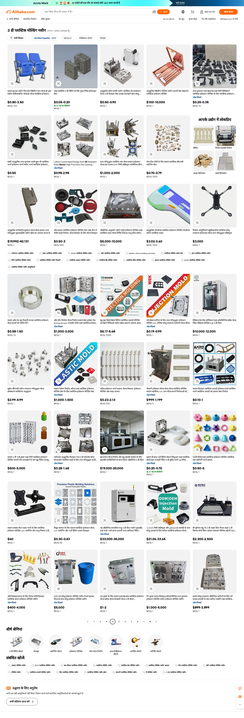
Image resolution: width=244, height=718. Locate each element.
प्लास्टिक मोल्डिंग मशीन (102, 665)
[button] (154, 12)
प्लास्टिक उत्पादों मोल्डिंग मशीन (38, 672)
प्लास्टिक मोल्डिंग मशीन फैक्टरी (48, 260)
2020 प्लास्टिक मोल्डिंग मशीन (80, 253)
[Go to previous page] (88, 621)
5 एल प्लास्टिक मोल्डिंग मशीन (174, 672)
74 (150, 621)
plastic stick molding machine (140, 253)
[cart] (193, 12)
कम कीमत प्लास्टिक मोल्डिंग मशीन (74, 665)
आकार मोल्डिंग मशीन (17, 665)
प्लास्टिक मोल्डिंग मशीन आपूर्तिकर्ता (21, 267)
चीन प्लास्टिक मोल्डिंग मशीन (186, 665)
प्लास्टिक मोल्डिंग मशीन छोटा (95, 672)
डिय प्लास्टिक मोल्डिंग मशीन (67, 672)
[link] (240, 688)
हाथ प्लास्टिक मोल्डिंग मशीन (200, 253)
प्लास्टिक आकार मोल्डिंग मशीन (78, 260)
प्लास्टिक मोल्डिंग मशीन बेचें (172, 253)
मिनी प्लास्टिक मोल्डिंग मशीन (19, 260)
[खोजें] (163, 11)
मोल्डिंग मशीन (14, 672)
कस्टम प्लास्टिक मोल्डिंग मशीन (163, 260)
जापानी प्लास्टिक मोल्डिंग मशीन (124, 672)
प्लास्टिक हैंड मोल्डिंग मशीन (106, 260)
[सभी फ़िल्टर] (16, 38)
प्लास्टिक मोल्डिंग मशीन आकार (157, 665)
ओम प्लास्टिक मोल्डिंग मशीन (109, 253)
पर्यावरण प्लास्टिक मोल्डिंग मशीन (20, 253)
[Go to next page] (156, 621)
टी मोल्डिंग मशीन (150, 672)
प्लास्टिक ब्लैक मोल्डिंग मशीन (134, 260)
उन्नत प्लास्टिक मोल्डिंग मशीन (50, 253)
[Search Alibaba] (97, 12)
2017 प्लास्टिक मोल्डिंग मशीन (43, 665)
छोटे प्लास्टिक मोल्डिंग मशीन (214, 665)
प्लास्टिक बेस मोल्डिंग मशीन (128, 665)
